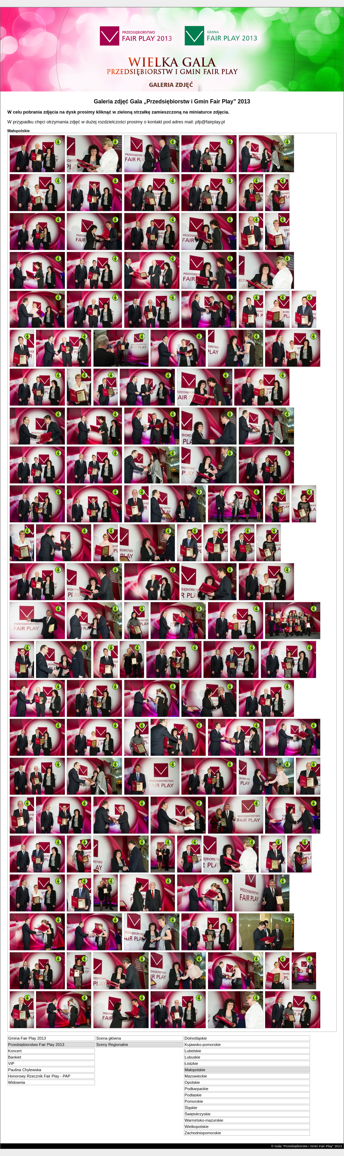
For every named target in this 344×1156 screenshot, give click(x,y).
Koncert (15, 1051)
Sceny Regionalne (112, 1044)
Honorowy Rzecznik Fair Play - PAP (39, 1076)
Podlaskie (193, 1095)
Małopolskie (195, 1070)
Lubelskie (193, 1051)
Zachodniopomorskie (203, 1133)
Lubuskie (192, 1057)
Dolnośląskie (196, 1038)
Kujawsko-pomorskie (203, 1044)
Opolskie (192, 1082)
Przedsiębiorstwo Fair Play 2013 (36, 1044)
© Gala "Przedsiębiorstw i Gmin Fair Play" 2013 (306, 1146)
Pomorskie (194, 1101)
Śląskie (191, 1108)
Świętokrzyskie (198, 1114)
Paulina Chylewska (24, 1070)
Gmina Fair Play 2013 (27, 1038)
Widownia (16, 1082)
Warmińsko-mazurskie (204, 1120)
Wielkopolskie (196, 1126)
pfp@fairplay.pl (210, 121)
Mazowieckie (196, 1076)
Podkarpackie (196, 1089)
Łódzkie (191, 1063)
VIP (11, 1063)
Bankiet (14, 1057)
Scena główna (108, 1038)
